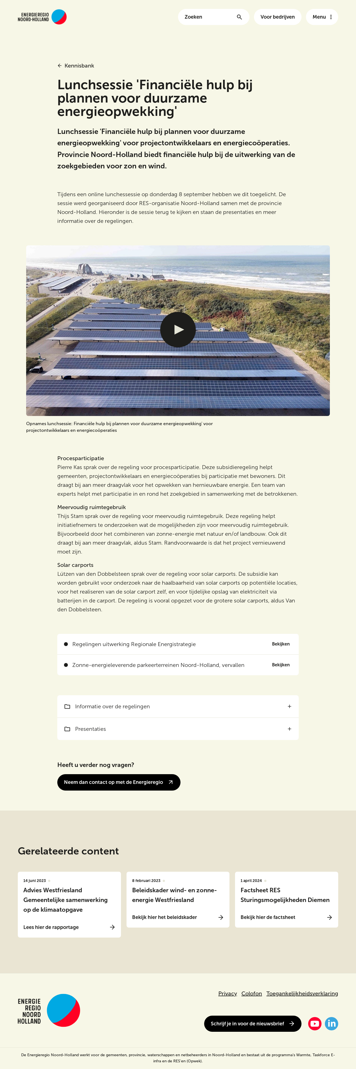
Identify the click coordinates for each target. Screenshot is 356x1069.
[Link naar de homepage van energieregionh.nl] (42, 16)
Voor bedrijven (278, 17)
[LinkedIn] (331, 1023)
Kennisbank (75, 65)
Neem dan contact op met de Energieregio (119, 782)
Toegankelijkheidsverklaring (302, 993)
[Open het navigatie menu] (322, 17)
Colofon (251, 993)
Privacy (227, 993)
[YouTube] (315, 1023)
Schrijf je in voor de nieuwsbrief (253, 1023)
